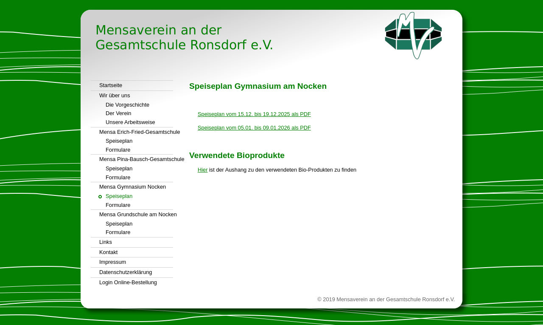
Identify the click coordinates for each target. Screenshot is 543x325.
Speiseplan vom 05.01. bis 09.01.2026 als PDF (254, 127)
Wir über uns (114, 95)
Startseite (110, 85)
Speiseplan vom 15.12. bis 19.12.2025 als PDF (254, 114)
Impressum (112, 262)
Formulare (118, 150)
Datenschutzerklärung (125, 272)
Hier (202, 170)
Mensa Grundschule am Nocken (136, 214)
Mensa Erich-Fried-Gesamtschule (136, 132)
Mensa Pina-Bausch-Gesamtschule (136, 159)
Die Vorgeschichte (127, 105)
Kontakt (108, 252)
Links (105, 242)
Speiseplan (119, 141)
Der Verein (118, 113)
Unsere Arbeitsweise (130, 122)
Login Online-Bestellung (128, 282)
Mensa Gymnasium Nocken (132, 187)
